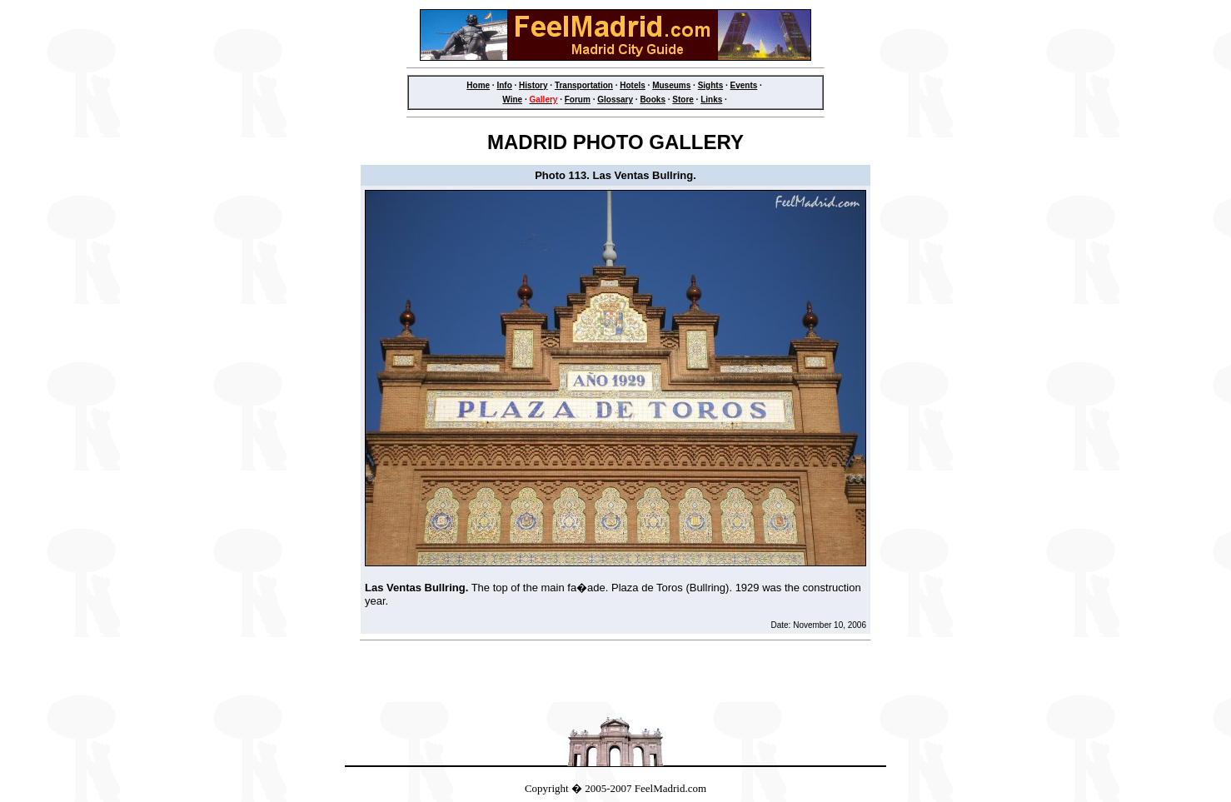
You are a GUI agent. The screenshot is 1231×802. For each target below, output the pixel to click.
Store (683, 99)
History (533, 85)
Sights (711, 85)
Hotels (632, 85)
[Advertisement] (615, 676)
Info (503, 85)
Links (711, 99)
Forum (578, 99)
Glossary (615, 99)
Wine (512, 99)
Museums (671, 85)
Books (652, 99)
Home (478, 85)
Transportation (584, 85)
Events (744, 85)
